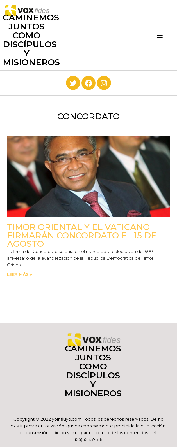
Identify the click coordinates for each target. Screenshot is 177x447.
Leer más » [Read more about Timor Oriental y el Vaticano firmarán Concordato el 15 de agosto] (19, 274)
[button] (160, 35)
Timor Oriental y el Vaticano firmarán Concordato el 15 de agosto (81, 235)
